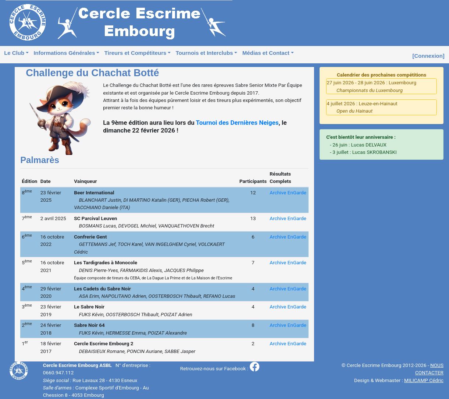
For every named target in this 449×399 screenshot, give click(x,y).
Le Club (14, 53)
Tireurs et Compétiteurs (135, 53)
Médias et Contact (265, 53)
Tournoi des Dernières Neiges (237, 122)
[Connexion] (429, 56)
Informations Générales (64, 53)
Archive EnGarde (288, 192)
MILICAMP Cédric (423, 380)
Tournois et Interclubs (204, 53)
